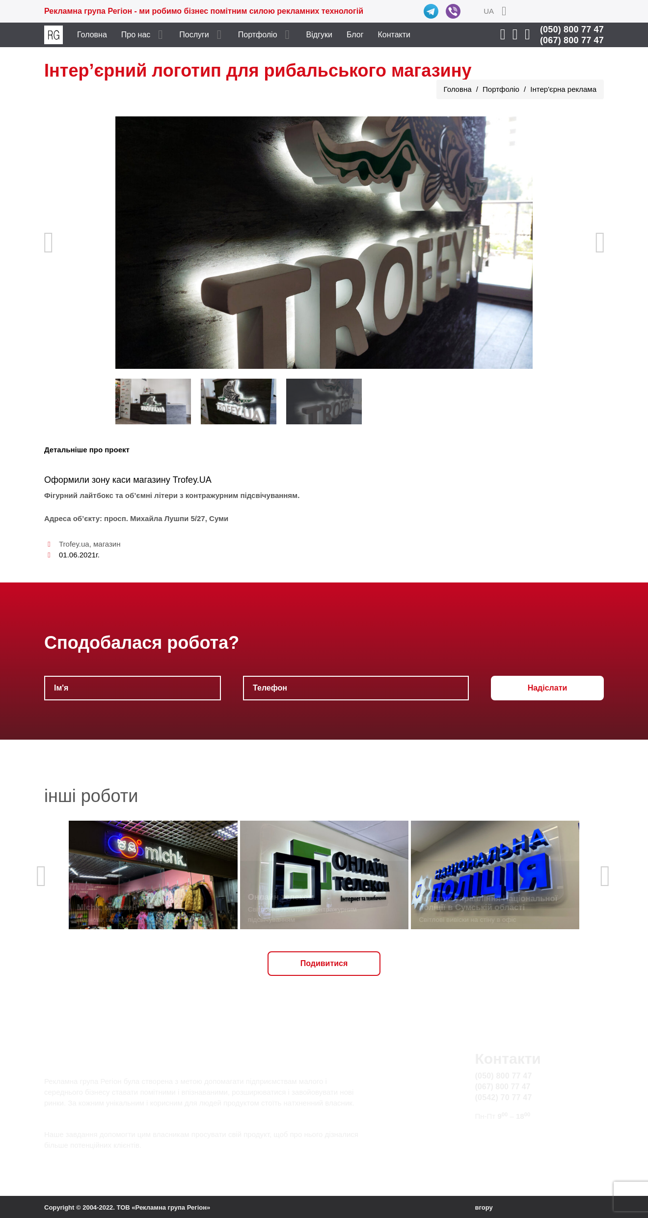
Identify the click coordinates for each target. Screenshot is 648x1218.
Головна (92, 34)
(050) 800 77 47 (572, 29)
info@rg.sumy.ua (505, 1135)
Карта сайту (497, 1146)
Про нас (135, 34)
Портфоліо (257, 34)
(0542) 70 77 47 (503, 1097)
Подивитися (324, 963)
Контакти (394, 34)
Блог (355, 34)
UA (489, 11)
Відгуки (319, 34)
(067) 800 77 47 (572, 40)
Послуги (194, 34)
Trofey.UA (192, 480)
